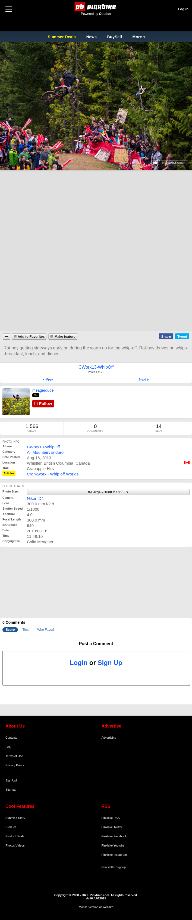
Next (142, 379)
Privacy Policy (14, 765)
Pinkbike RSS (111, 817)
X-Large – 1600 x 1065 (106, 492)
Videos (19, 845)
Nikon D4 (35, 498)
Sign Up (110, 662)
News (91, 37)
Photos (10, 845)
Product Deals (14, 836)
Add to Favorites (31, 337)
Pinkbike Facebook (114, 836)
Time (26, 630)
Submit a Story (15, 817)
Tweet (182, 336)
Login (78, 662)
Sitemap (10, 789)
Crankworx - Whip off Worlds (52, 474)
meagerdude (43, 390)
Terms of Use (14, 756)
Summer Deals (62, 37)
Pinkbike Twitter (112, 827)
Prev (49, 379)
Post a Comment (96, 643)
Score (10, 630)
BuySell (114, 37)
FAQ (8, 746)
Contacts (11, 737)
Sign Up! (11, 780)
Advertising (109, 737)
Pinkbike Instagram (114, 854)
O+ (36, 395)
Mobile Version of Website (96, 907)
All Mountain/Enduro (45, 452)
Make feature (65, 337)
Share (166, 336)
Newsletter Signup (114, 867)
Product (10, 827)
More (137, 37)
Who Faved (45, 630)
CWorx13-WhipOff (43, 447)
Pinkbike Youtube (113, 845)
